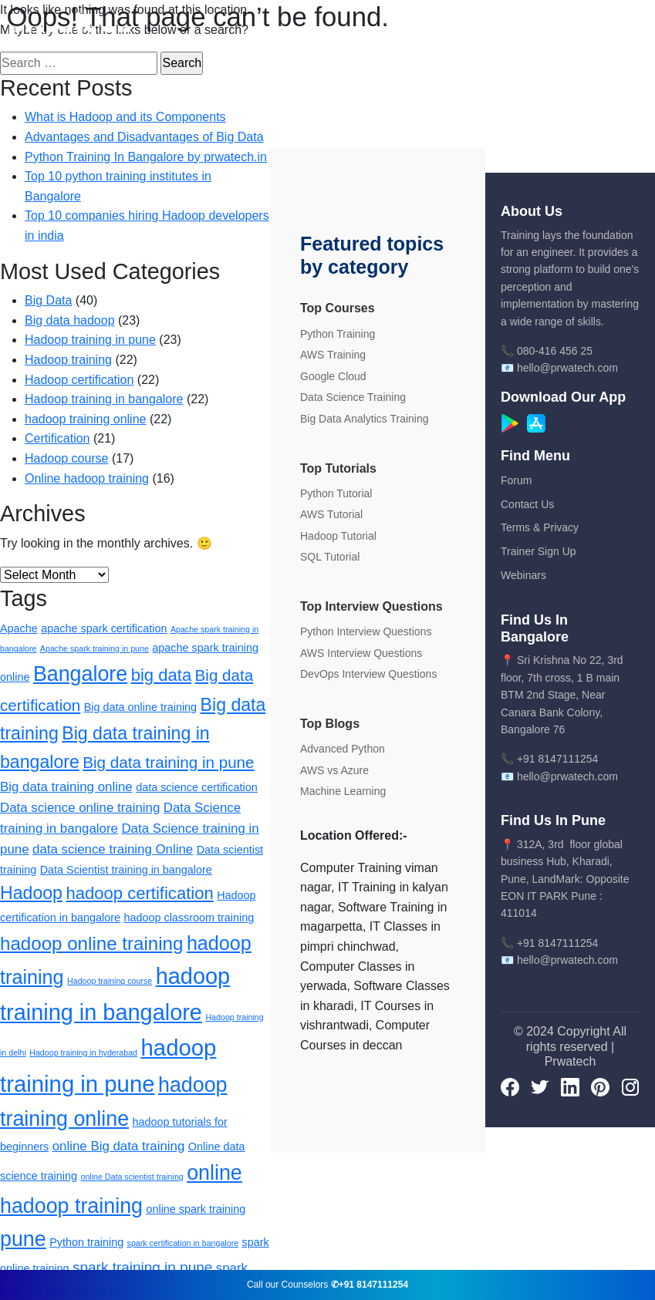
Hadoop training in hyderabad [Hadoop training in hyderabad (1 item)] (83, 1052)
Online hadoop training (87, 478)
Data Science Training (353, 397)
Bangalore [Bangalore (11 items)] (80, 673)
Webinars (523, 575)
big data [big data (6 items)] (161, 675)
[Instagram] (630, 1086)
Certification (57, 438)
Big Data (48, 300)
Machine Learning (343, 791)
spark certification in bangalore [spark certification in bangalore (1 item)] (183, 1243)
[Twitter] (540, 1086)
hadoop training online (85, 419)
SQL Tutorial (330, 557)
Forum (516, 480)
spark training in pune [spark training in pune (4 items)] (142, 1267)
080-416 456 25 (555, 351)
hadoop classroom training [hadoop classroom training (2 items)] (188, 917)
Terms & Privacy (540, 527)
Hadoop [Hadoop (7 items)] (31, 893)
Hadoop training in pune (90, 339)
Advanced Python (342, 749)
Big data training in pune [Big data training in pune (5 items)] (168, 762)
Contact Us (527, 504)
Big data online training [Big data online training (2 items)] (140, 707)
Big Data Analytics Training (364, 419)
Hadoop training (68, 359)
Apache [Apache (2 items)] (19, 628)
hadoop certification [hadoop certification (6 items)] (139, 893)
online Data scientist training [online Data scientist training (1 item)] (131, 1176)
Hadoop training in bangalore (104, 399)
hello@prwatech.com (567, 368)
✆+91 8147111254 (369, 1284)
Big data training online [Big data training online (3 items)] (66, 787)
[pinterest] (600, 1086)
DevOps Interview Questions (368, 674)
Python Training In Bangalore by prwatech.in (146, 156)
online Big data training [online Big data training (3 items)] (118, 1146)
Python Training (337, 334)
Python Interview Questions (365, 631)
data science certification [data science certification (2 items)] (197, 787)
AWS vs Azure (334, 770)
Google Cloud (333, 376)
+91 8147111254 (558, 759)
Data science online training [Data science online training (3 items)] (80, 807)
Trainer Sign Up (538, 551)
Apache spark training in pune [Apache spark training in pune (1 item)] (94, 648)
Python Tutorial (336, 493)
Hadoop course (67, 458)
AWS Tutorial (331, 514)
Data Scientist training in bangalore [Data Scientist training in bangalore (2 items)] (126, 870)
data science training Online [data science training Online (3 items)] (112, 849)
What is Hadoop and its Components (125, 116)
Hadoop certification (79, 379)
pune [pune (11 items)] (23, 1239)
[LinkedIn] (570, 1086)
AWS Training (333, 355)
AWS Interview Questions (361, 653)
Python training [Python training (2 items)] (86, 1242)
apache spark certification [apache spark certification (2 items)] (104, 628)
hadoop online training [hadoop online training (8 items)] (91, 943)
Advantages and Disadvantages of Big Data (144, 136)
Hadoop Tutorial (338, 536)
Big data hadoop (70, 320)
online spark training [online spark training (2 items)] (195, 1209)
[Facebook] (510, 1086)
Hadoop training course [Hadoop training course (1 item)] (109, 980)
